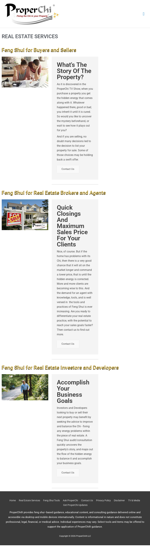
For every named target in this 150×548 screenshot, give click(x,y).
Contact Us (68, 169)
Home (14, 503)
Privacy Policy (114, 503)
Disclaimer (131, 503)
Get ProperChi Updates (84, 507)
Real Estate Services (33, 503)
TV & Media (61, 507)
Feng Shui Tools (57, 503)
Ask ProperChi (78, 503)
